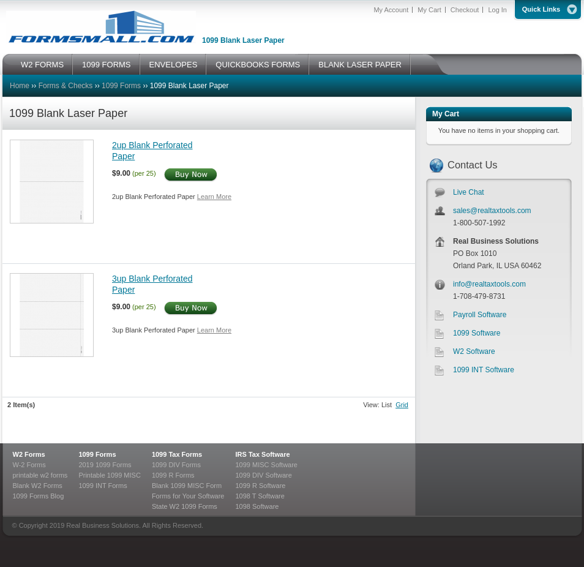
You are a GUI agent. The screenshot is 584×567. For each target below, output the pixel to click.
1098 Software (257, 506)
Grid (401, 404)
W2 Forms (29, 454)
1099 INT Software (483, 370)
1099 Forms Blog (38, 496)
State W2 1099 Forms (184, 506)
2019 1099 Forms (104, 464)
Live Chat (468, 192)
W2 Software (474, 351)
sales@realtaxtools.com (492, 210)
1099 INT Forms (102, 485)
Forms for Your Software (188, 496)
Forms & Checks (66, 85)
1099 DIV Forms (176, 464)
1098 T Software (259, 496)
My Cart (429, 9)
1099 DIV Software (263, 475)
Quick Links (541, 9)
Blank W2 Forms (37, 485)
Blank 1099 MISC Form (187, 485)
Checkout (465, 9)
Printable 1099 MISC (109, 475)
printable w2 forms (40, 475)
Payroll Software (479, 314)
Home (19, 85)
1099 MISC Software (266, 464)
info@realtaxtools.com (489, 284)
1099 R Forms (173, 475)
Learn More (214, 196)
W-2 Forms (29, 464)
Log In (497, 9)
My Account (390, 9)
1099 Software (476, 333)
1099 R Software (260, 485)
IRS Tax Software (262, 454)
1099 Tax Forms (177, 454)
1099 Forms (121, 85)
